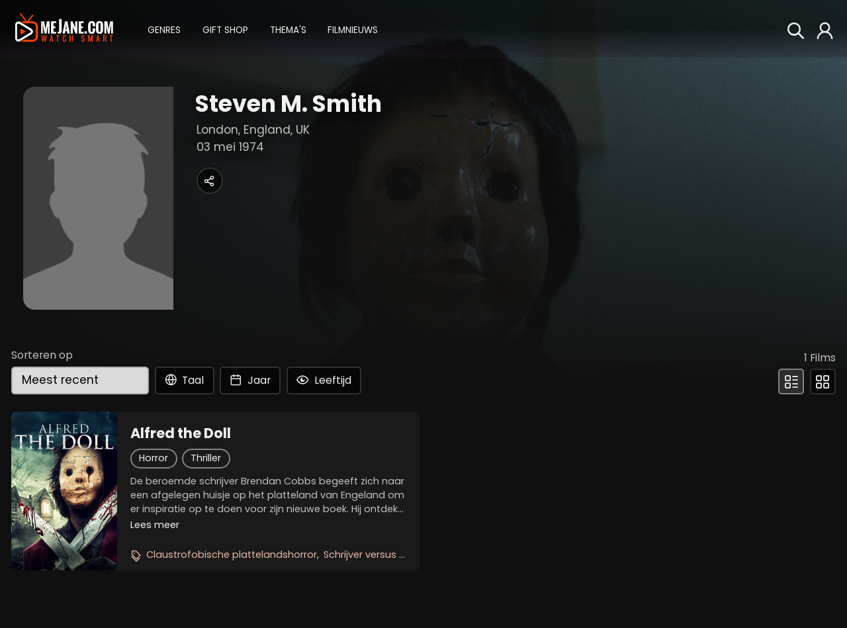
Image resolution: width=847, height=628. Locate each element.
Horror (153, 458)
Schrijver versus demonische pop (403, 554)
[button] (164, 29)
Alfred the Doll (180, 433)
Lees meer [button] (154, 524)
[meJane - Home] (64, 28)
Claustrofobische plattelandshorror (231, 554)
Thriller (206, 458)
